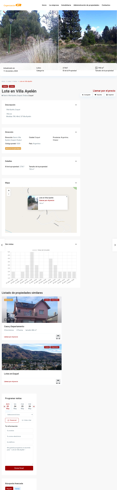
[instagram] (63, 451)
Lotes (38, 68)
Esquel (31, 95)
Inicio (44, 5)
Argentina (64, 137)
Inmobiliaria (66, 5)
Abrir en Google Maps (13, 148)
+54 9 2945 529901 (14, 12)
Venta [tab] (99, 197)
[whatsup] (59, 451)
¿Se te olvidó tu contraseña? (48, 479)
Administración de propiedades (86, 5)
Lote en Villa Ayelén (46, 198)
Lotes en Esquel (11, 374)
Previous (4, 36)
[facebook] (55, 451)
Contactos (106, 5)
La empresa (54, 5)
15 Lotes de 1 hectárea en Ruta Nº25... (104, 258)
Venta (15, 81)
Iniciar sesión (58, 475)
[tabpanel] (29, 36)
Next (112, 36)
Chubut (55, 140)
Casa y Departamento (14, 326)
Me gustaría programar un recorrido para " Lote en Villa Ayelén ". (99, 163)
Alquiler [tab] (91, 197)
